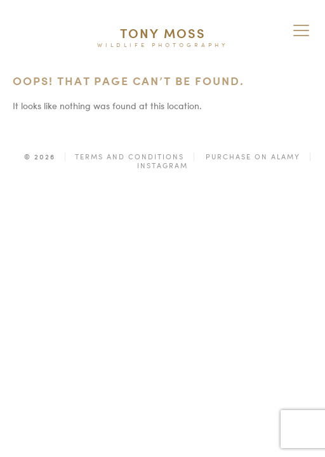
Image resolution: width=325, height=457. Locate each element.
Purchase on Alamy (253, 156)
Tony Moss (163, 33)
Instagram (162, 165)
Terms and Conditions (129, 156)
